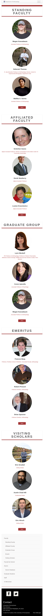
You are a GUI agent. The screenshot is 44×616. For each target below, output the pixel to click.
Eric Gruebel (20, 465)
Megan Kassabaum (20, 41)
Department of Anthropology (11, 2)
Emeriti (7, 554)
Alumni (6, 566)
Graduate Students (9, 574)
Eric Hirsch (20, 520)
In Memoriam (8, 581)
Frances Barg (20, 359)
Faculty (6, 538)
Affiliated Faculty (10, 546)
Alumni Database (10, 570)
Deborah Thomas (20, 69)
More (22, 107)
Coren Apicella (20, 284)
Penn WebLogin (37, 612)
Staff (5, 577)
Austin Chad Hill (20, 492)
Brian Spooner (20, 414)
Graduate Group (10, 550)
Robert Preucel (20, 387)
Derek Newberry (20, 178)
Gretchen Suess (20, 149)
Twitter (16, 593)
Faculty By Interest (9, 562)
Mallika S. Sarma (20, 98)
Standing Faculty (10, 542)
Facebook (8, 593)
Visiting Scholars (10, 558)
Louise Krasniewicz (20, 206)
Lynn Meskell (20, 253)
